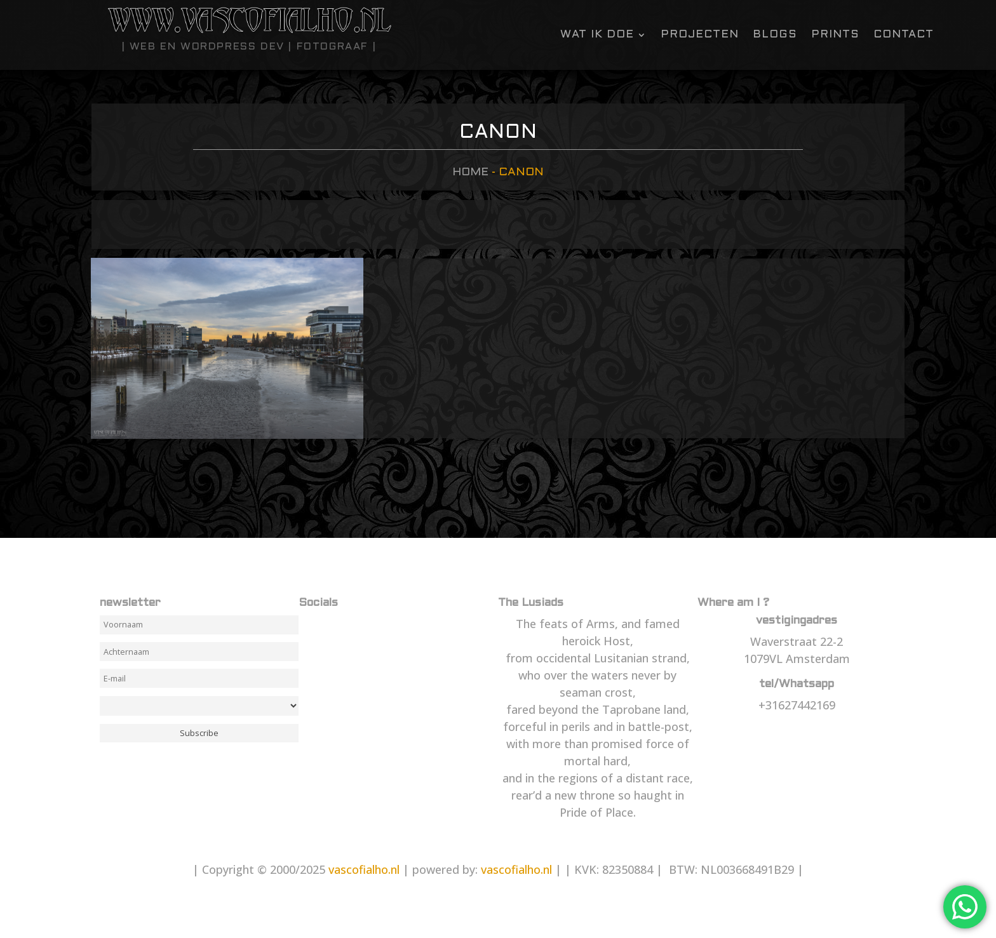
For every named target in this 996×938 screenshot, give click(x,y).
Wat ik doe (597, 35)
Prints (835, 35)
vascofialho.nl (364, 869)
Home (470, 172)
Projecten (700, 35)
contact (903, 35)
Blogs (775, 35)
